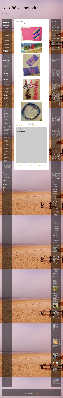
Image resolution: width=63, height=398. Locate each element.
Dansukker (6, 97)
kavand (57, 73)
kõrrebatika (57, 86)
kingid (58, 75)
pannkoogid (53, 121)
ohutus (53, 116)
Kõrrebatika (56, 226)
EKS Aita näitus (7, 35)
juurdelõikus (54, 68)
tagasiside (53, 153)
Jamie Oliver (6, 107)
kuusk (53, 86)
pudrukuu (53, 133)
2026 (54, 184)
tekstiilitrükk (58, 155)
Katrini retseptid (7, 137)
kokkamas (6, 142)
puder (58, 132)
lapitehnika (54, 93)
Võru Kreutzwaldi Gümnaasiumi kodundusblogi (7, 166)
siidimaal (58, 147)
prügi (54, 132)
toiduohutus (53, 159)
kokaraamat (6, 110)
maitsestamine (54, 102)
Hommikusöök (55, 278)
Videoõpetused (7, 92)
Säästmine (55, 267)
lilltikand (58, 98)
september (56, 230)
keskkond (53, 74)
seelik (59, 144)
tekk (53, 155)
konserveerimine (55, 82)
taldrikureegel (54, 154)
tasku (59, 154)
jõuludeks (54, 69)
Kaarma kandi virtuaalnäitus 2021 (7, 32)
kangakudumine (54, 72)
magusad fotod (7, 152)
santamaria (6, 116)
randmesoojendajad (55, 138)
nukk (54, 113)
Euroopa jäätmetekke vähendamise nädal (55, 324)
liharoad (58, 95)
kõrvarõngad (54, 87)
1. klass (54, 35)
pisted (54, 125)
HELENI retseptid (7, 105)
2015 (54, 203)
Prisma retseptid (7, 114)
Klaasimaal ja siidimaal (56, 220)
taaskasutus (55, 152)
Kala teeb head (56, 379)
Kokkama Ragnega (6, 141)
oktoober (56, 228)
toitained (53, 161)
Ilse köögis (6, 133)
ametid (53, 50)
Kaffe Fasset (6, 84)
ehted (24, 125)
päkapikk (53, 134)
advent (56, 47)
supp (53, 150)
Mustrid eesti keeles (6, 66)
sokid (53, 149)
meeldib (53, 106)
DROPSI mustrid (7, 82)
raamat (57, 135)
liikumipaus (53, 97)
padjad (56, 119)
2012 (54, 242)
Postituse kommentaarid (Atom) (26, 167)
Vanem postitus (43, 165)
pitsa (58, 125)
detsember (56, 208)
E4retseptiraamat (7, 127)
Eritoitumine (6, 102)
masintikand (54, 104)
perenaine (6, 113)
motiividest (54, 109)
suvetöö (57, 150)
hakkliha (53, 59)
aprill (55, 235)
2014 (54, 205)
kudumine (55, 85)
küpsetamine (55, 90)
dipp (58, 51)
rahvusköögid (54, 136)
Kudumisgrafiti (7, 88)
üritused (58, 178)
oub (55, 117)
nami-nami (6, 111)
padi (52, 119)
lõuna (53, 101)
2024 (54, 188)
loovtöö (54, 99)
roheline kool (54, 140)
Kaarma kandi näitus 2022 (7, 43)
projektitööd (58, 131)
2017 (54, 200)
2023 (54, 189)
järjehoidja (53, 70)
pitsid (53, 126)
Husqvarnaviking (7, 76)
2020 (54, 194)
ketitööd (57, 74)
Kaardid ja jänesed (56, 215)
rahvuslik (53, 137)
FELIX (5, 104)
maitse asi (6, 154)
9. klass (57, 46)
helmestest (56, 62)
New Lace (6, 91)
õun (58, 177)
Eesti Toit (6, 101)
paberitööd (54, 118)
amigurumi (58, 50)
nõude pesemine (56, 114)
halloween (57, 59)
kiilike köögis (6, 138)
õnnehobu (53, 175)
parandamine (54, 122)
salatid (57, 142)
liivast (58, 97)
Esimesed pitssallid (56, 218)
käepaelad (53, 88)
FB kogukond (6, 62)
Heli (5, 188)
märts (55, 237)
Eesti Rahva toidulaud (6, 99)
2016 (54, 201)
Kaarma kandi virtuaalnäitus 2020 (7, 38)
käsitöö (58, 88)
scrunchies (54, 144)
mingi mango (6, 155)
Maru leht (6, 89)
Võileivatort (59, 288)
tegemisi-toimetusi (6, 161)
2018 (54, 198)
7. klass (57, 43)
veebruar (56, 238)
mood (53, 108)
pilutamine (58, 124)
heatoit (5, 131)
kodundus (55, 78)
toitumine (6, 120)
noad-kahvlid (6, 157)
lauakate (57, 94)
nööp (58, 115)
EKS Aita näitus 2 (7, 40)
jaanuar (55, 240)
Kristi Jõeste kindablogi (6, 86)
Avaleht (31, 165)
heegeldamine (55, 60)
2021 (54, 193)
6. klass (58, 42)
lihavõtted (55, 96)
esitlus (53, 58)
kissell (53, 76)
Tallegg (5, 117)
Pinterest (6, 27)
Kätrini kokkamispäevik (7, 146)
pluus (57, 126)
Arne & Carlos (7, 81)
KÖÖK (5, 176)
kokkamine (6, 144)
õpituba (55, 177)
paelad (53, 120)
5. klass (56, 40)
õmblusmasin (54, 174)
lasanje (53, 94)
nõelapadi (58, 113)
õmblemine (54, 173)
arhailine (54, 51)
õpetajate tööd (57, 176)
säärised (58, 151)
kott (59, 84)
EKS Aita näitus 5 (7, 44)
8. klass (57, 44)
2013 (54, 206)
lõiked (58, 99)
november (56, 210)
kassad (53, 73)
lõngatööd (57, 100)
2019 (54, 196)
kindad (53, 75)
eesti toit (53, 53)
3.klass (53, 37)
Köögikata (6, 148)
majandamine (54, 103)
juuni (55, 231)
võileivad (57, 171)
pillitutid (54, 124)
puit (58, 133)
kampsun (56, 71)
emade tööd (56, 54)
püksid (53, 135)
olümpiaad (58, 116)
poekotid (53, 127)
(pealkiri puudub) (59, 365)
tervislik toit (54, 157)
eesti (57, 52)
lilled (55, 98)
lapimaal (56, 92)
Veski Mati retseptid (6, 123)
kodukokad (6, 108)
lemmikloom (54, 95)
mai (55, 233)
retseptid (53, 139)
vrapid (53, 171)
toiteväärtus (58, 161)
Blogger (36, 393)
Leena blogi (6, 151)
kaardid (57, 70)
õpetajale (58, 175)
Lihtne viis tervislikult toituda (56, 223)
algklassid (20, 125)
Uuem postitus (19, 165)
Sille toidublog (7, 158)
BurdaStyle (6, 75)
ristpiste (57, 139)
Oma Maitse (6, 177)
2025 (54, 186)
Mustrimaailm (6, 57)
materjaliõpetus (54, 105)
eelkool (53, 52)
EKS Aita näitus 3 (7, 47)
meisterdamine (28, 125)
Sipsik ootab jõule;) (59, 356)
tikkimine (54, 158)
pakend (57, 120)
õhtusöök (53, 172)
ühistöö (53, 178)
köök (56, 89)
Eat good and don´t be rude (7, 130)
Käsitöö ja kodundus (21, 8)
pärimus (57, 134)
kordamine (56, 83)
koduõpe (58, 79)
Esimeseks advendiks (56, 212)
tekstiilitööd (34, 125)
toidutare (6, 119)
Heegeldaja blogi (7, 63)
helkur (59, 61)
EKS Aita (6, 53)
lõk (52, 100)
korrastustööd (54, 84)
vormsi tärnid (56, 170)
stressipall (57, 149)
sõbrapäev (54, 151)
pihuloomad (58, 123)
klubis (57, 76)
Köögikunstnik (7, 149)
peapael (53, 123)
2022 (54, 191)
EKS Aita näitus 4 (7, 46)
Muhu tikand (6, 70)
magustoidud (57, 101)
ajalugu (53, 48)
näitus (53, 115)
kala (52, 71)
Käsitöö (5, 174)
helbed (55, 61)
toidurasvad (53, 160)
